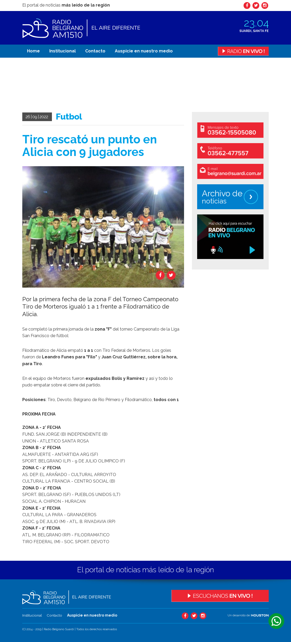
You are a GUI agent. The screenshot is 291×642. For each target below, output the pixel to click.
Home (33, 50)
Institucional (62, 50)
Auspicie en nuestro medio (144, 50)
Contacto (95, 50)
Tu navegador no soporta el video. (61, 85)
